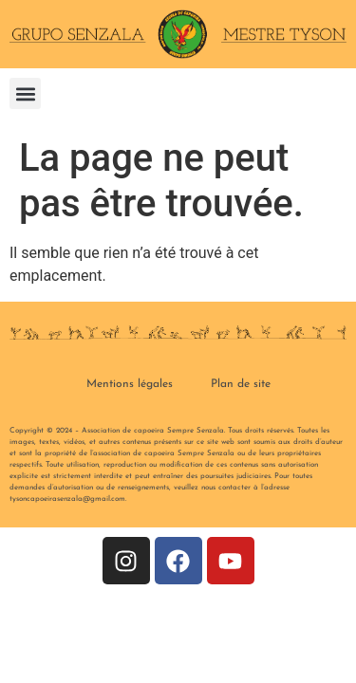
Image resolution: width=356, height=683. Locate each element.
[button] (25, 93)
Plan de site (241, 384)
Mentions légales (129, 384)
